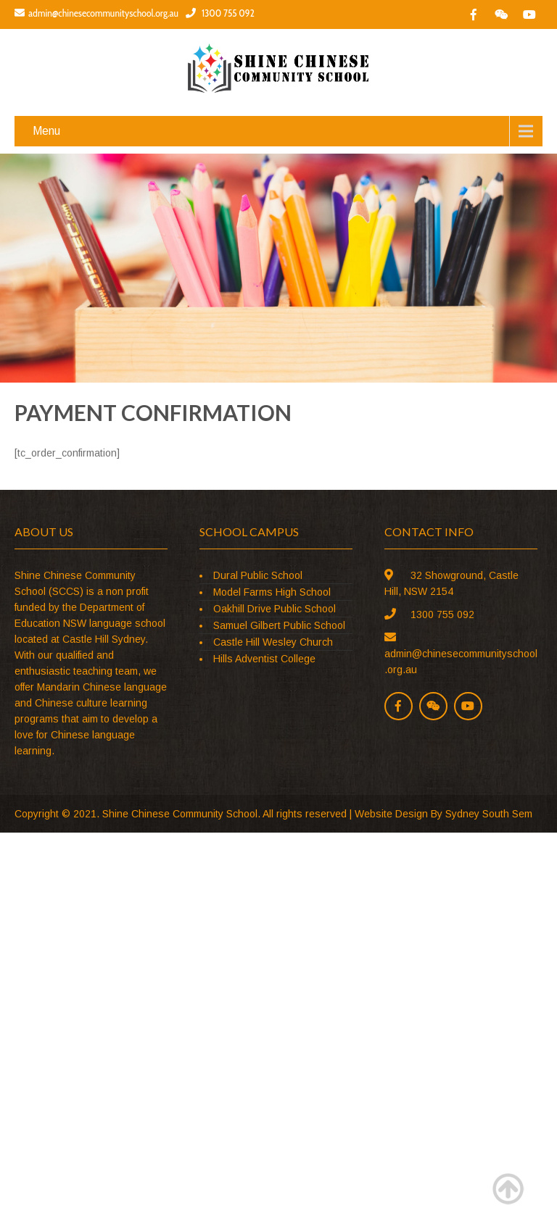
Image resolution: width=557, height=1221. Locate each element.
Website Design (391, 814)
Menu (46, 131)
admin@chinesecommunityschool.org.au (96, 13)
